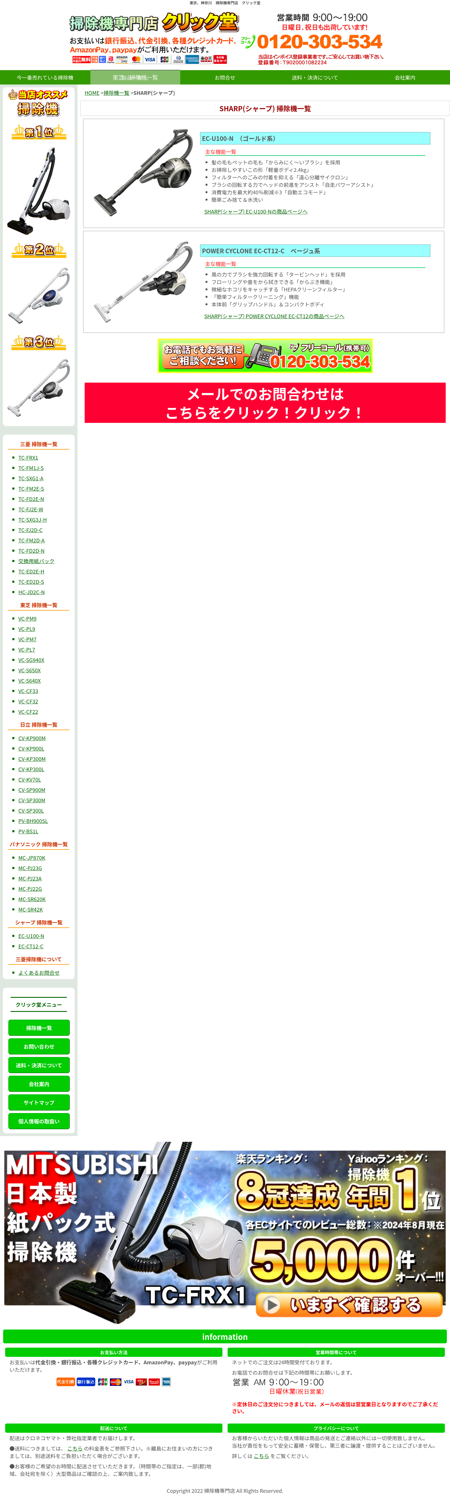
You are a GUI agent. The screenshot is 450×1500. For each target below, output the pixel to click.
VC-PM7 (27, 639)
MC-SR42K (30, 909)
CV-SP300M (31, 800)
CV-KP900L (31, 748)
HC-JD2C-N (31, 592)
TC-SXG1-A (30, 478)
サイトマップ (39, 1102)
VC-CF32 (28, 701)
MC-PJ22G (30, 888)
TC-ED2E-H (31, 571)
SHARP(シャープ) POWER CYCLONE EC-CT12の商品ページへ (274, 316)
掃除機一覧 (39, 1027)
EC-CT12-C (30, 946)
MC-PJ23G (30, 868)
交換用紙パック (36, 561)
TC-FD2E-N (31, 498)
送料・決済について (315, 77)
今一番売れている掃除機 (45, 77)
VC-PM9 (27, 618)
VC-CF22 (28, 711)
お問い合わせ (39, 1046)
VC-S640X (29, 680)
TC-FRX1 (28, 457)
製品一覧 (131, 77)
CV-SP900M (31, 789)
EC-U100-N (31, 935)
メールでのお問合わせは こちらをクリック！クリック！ (265, 402)
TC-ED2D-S (31, 581)
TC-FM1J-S (31, 467)
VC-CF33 (28, 691)
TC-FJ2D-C (30, 530)
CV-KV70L (29, 779)
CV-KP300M (32, 758)
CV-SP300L (31, 810)
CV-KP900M (32, 738)
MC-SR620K (32, 899)
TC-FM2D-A (31, 540)
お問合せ (225, 77)
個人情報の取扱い (39, 1121)
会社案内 (405, 77)
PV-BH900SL (33, 820)
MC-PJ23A (30, 878)
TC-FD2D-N (31, 550)
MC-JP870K (31, 857)
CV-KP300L (31, 769)
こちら (75, 1448)
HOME (92, 92)
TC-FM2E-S (31, 488)
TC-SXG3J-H (32, 519)
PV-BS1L (28, 831)
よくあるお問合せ (39, 972)
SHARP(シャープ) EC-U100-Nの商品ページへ (256, 211)
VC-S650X (29, 670)
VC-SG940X (31, 659)
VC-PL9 (26, 628)
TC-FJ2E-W (30, 509)
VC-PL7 (26, 649)
